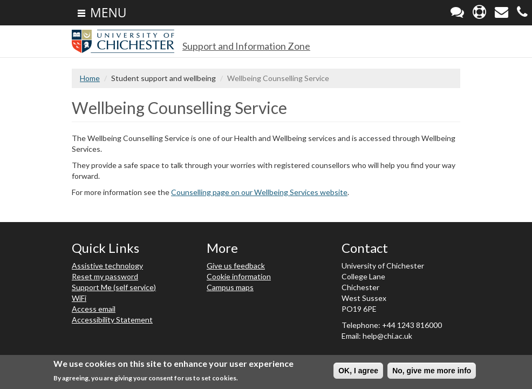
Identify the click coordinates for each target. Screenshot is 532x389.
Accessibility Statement (112, 319)
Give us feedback (236, 265)
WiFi (79, 298)
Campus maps (230, 287)
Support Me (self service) (114, 287)
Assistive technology (107, 265)
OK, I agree (358, 370)
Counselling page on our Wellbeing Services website (259, 192)
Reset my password (105, 276)
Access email (93, 308)
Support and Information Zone (246, 46)
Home (90, 78)
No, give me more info (431, 370)
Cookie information (239, 276)
